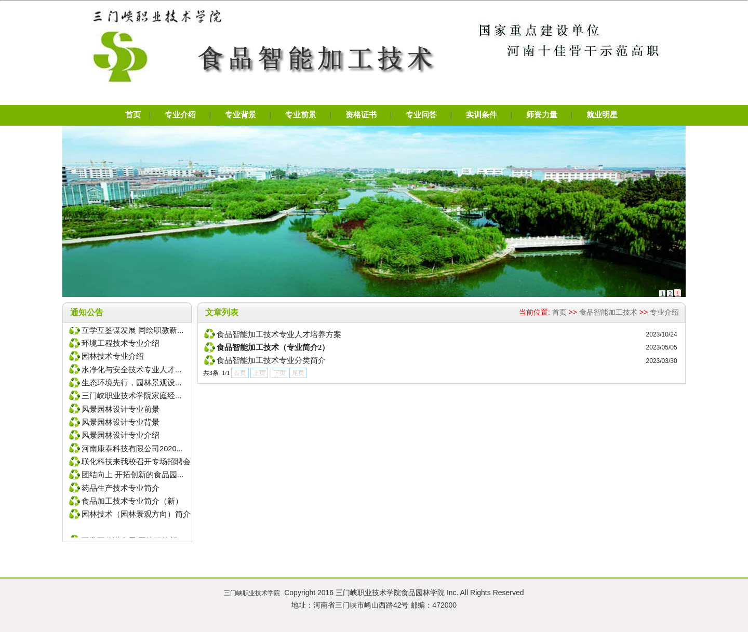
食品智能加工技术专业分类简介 (271, 360)
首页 (559, 312)
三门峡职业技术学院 (252, 593)
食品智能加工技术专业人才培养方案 (279, 334)
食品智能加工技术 (608, 312)
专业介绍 (664, 312)
